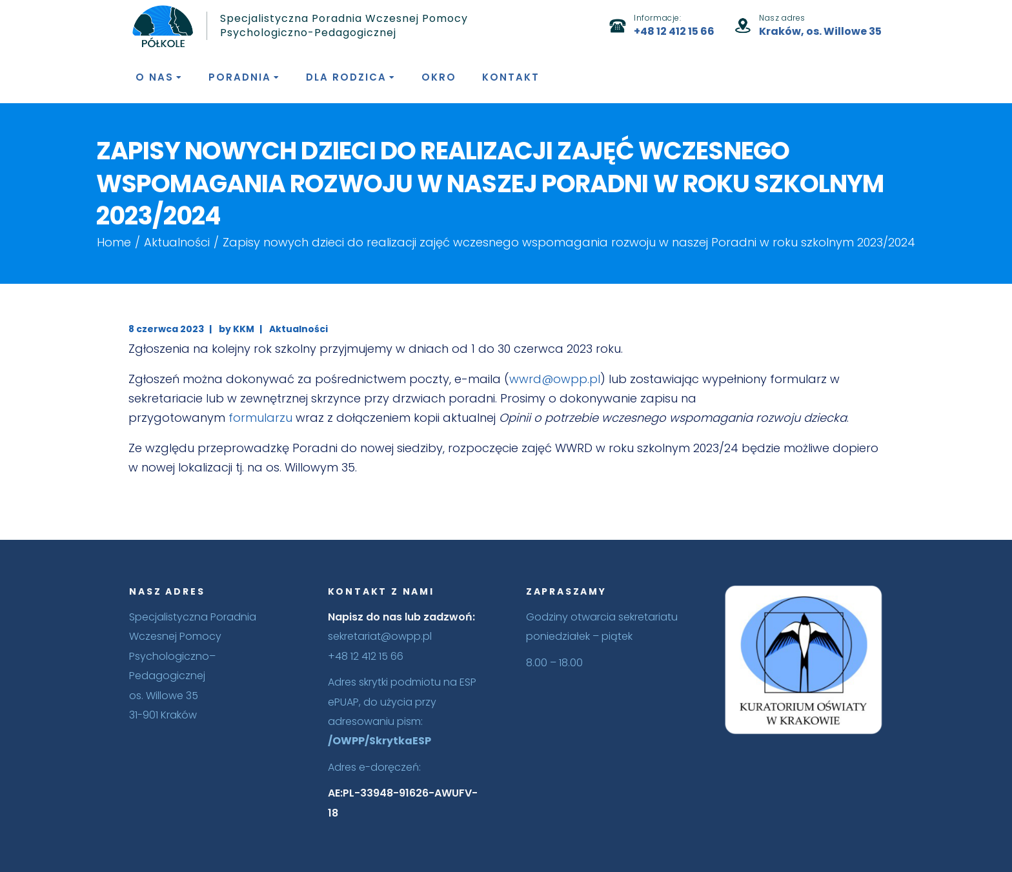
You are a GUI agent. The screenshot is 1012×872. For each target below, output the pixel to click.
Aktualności (177, 242)
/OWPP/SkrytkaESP (379, 740)
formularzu (260, 418)
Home (114, 242)
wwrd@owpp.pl (554, 379)
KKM (243, 328)
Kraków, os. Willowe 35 (820, 31)
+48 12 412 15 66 (674, 31)
